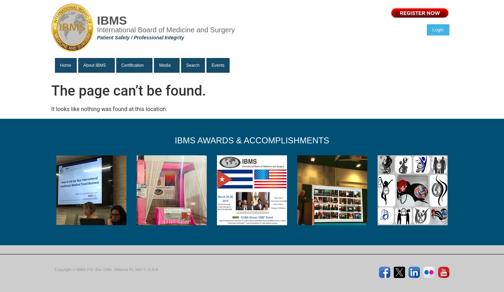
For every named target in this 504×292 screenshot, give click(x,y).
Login (438, 29)
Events (218, 65)
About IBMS (94, 65)
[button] (96, 65)
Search (193, 65)
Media (165, 65)
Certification (133, 65)
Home (65, 65)
